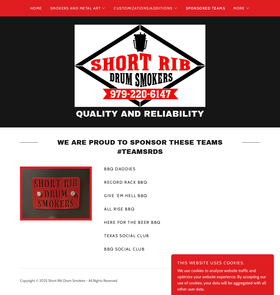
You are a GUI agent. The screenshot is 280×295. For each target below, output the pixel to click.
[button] (78, 8)
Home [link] (36, 8)
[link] (140, 65)
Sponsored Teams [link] (205, 8)
